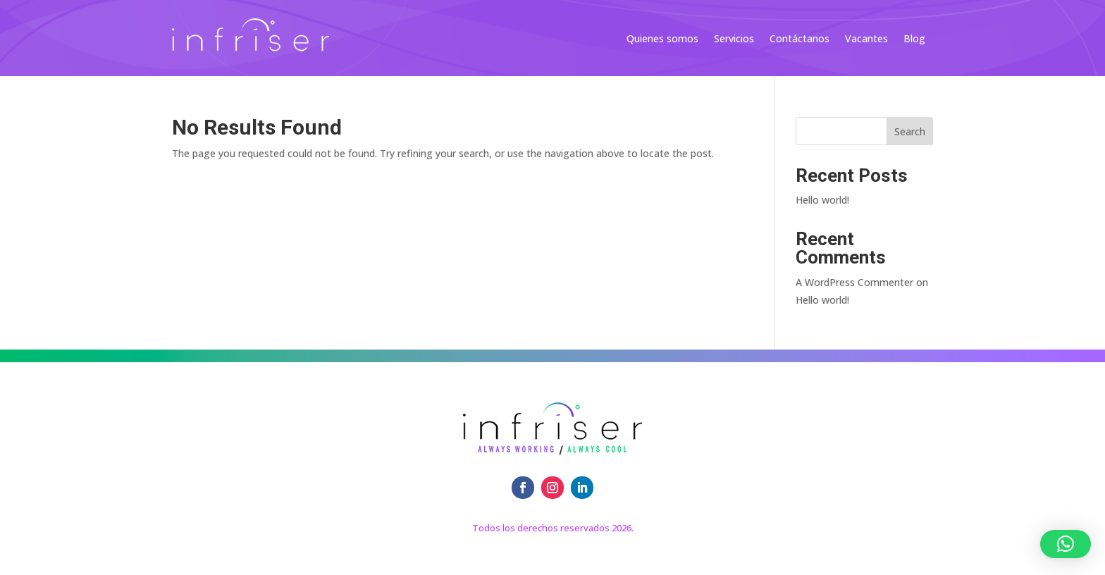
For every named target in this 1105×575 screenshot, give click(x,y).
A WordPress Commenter (854, 282)
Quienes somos (662, 39)
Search (909, 131)
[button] (1065, 544)
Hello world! (822, 199)
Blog (914, 39)
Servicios (734, 39)
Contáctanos (799, 39)
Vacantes (866, 39)
